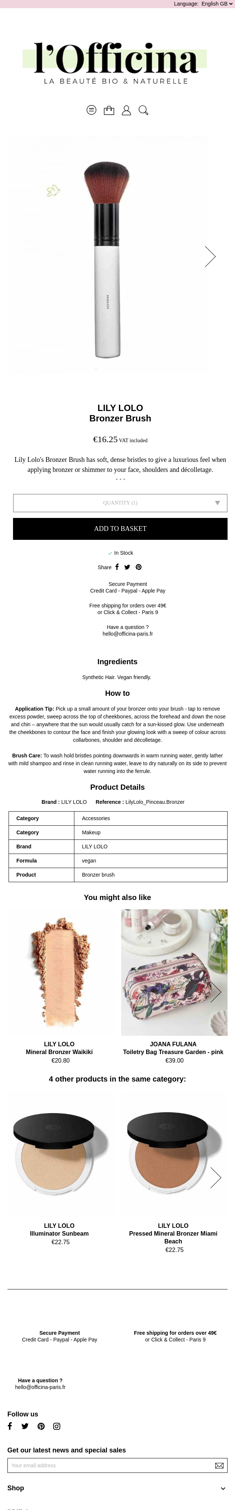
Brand (49, 802)
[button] (212, 256)
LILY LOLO (120, 408)
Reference (109, 802)
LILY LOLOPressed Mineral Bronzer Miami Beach (173, 1234)
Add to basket (120, 528)
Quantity (116, 503)
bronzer (137, 709)
